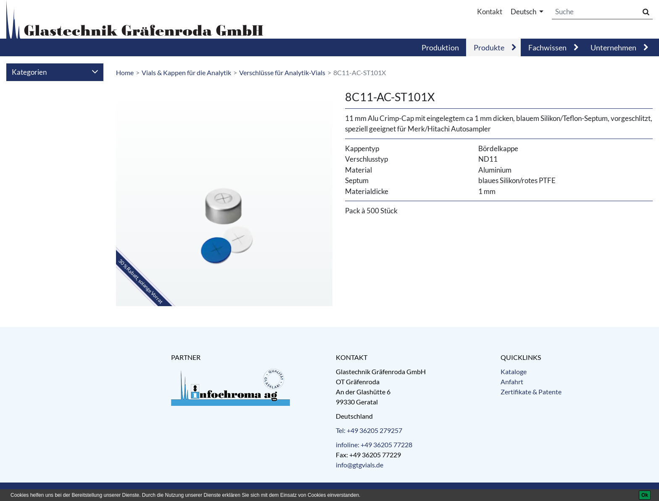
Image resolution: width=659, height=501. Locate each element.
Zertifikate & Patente (531, 392)
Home (125, 72)
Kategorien (55, 72)
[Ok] (645, 495)
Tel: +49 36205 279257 (369, 430)
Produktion (440, 47)
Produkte (489, 47)
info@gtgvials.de (359, 465)
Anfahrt (512, 382)
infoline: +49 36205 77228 (374, 445)
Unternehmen (613, 47)
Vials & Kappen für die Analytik (186, 72)
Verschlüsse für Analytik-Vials (282, 72)
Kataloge (514, 371)
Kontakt (489, 11)
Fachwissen (547, 47)
